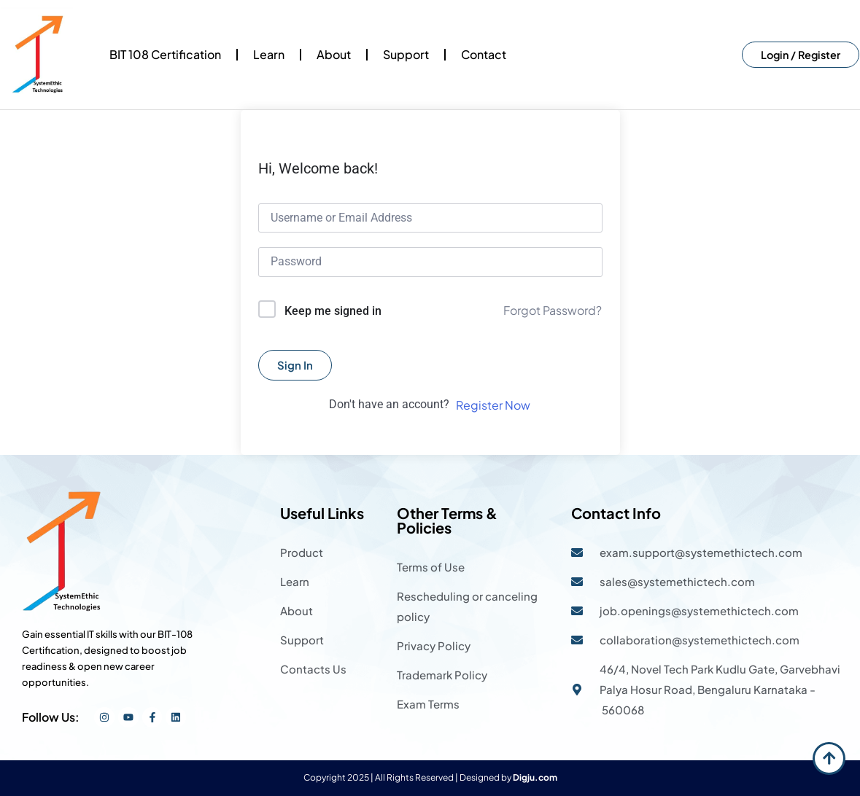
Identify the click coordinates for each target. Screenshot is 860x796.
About (334, 54)
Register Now (493, 405)
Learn (268, 54)
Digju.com (535, 777)
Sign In (295, 365)
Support (406, 54)
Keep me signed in (332, 311)
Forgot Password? (552, 310)
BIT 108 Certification (165, 54)
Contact (483, 54)
